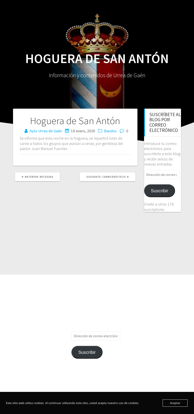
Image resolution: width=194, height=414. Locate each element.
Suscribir (159, 190)
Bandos (110, 130)
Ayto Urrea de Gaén (46, 130)
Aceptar (175, 403)
